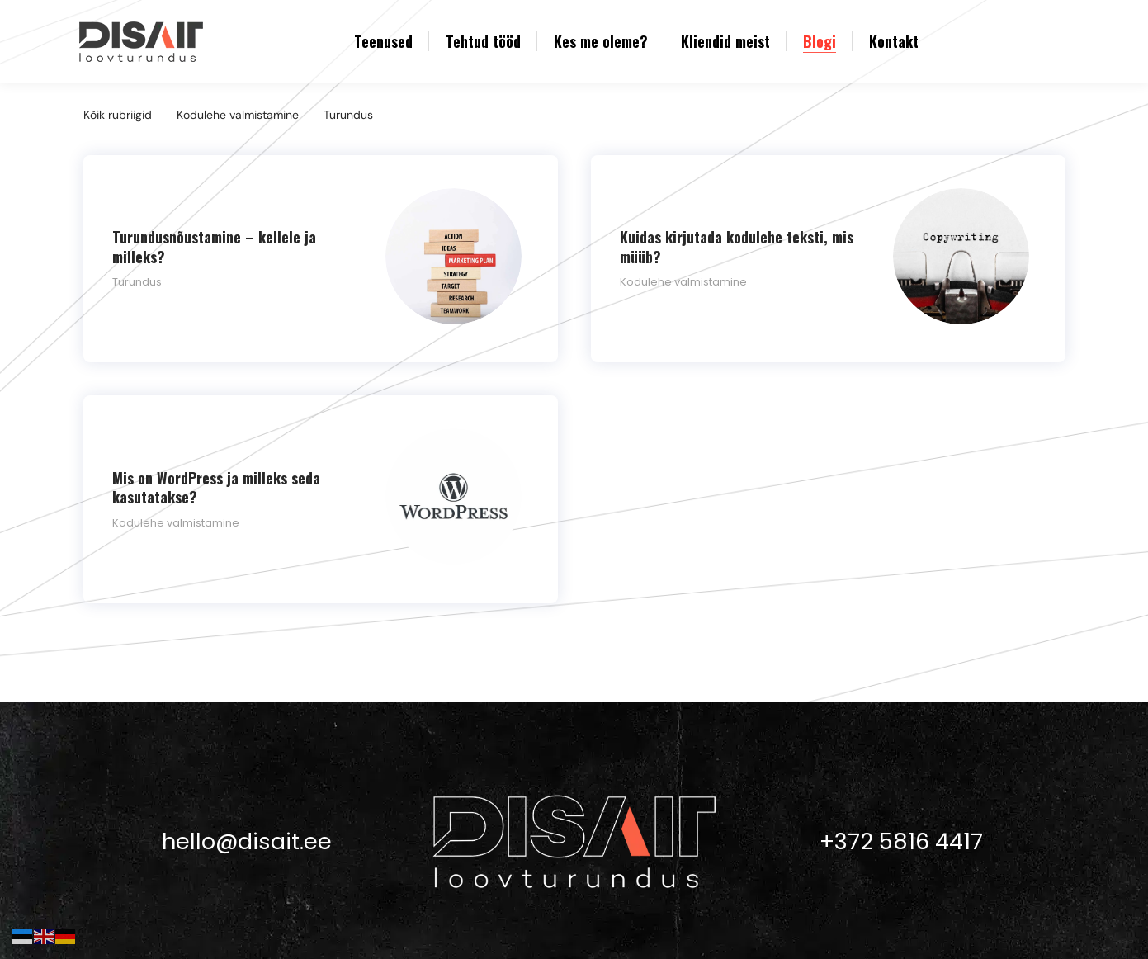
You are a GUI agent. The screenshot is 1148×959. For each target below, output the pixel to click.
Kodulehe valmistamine (238, 114)
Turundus (348, 114)
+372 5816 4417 (901, 828)
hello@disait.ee (247, 828)
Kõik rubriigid (117, 114)
